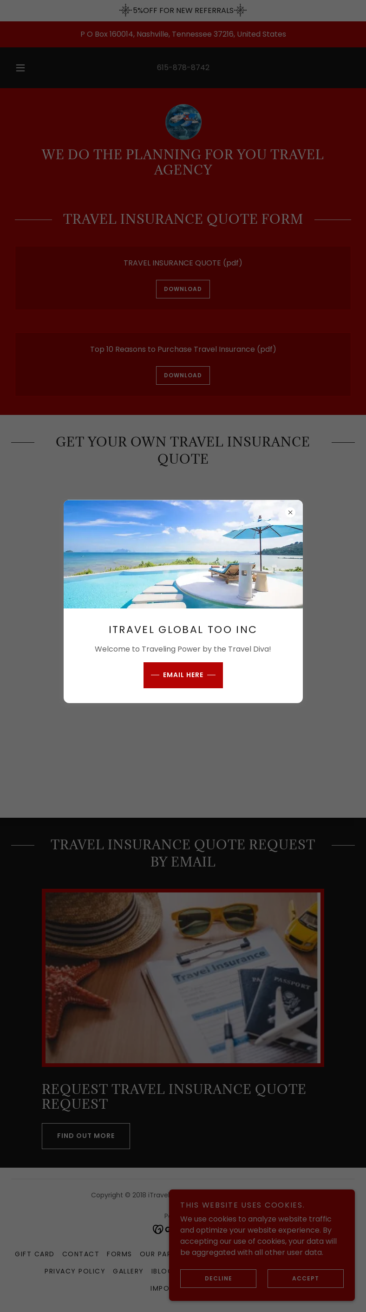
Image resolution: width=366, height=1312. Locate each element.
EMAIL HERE (183, 674)
